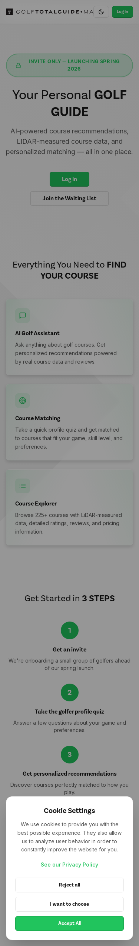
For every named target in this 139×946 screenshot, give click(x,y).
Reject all (69, 885)
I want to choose (69, 904)
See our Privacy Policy (69, 864)
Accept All (69, 923)
